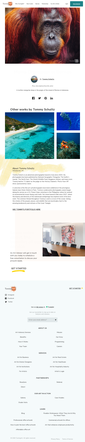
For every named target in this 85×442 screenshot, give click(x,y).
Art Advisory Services (23, 332)
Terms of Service (67, 439)
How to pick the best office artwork (23, 425)
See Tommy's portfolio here (26, 209)
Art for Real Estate (59, 357)
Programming (59, 342)
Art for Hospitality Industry (59, 367)
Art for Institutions (23, 367)
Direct (23, 387)
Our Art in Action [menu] (55, 4)
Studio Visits (23, 402)
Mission (59, 332)
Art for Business (23, 357)
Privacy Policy (55, 439)
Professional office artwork (23, 420)
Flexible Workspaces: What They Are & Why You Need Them (59, 414)
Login (66, 4)
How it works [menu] (29, 4)
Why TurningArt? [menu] (19, 4)
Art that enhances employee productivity (59, 425)
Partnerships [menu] (45, 4)
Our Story (59, 337)
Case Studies (59, 398)
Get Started (76, 3)
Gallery (23, 398)
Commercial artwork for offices (59, 420)
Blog (23, 413)
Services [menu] (37, 4)
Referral (59, 382)
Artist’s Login (59, 371)
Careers (59, 346)
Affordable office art (23, 429)
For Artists (23, 371)
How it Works (23, 342)
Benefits (23, 337)
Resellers (23, 382)
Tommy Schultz (48, 79)
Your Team (23, 346)
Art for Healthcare (59, 362)
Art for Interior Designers (23, 362)
